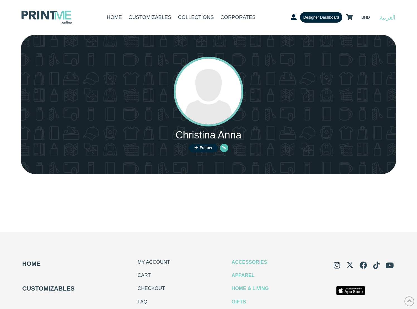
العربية (388, 17)
